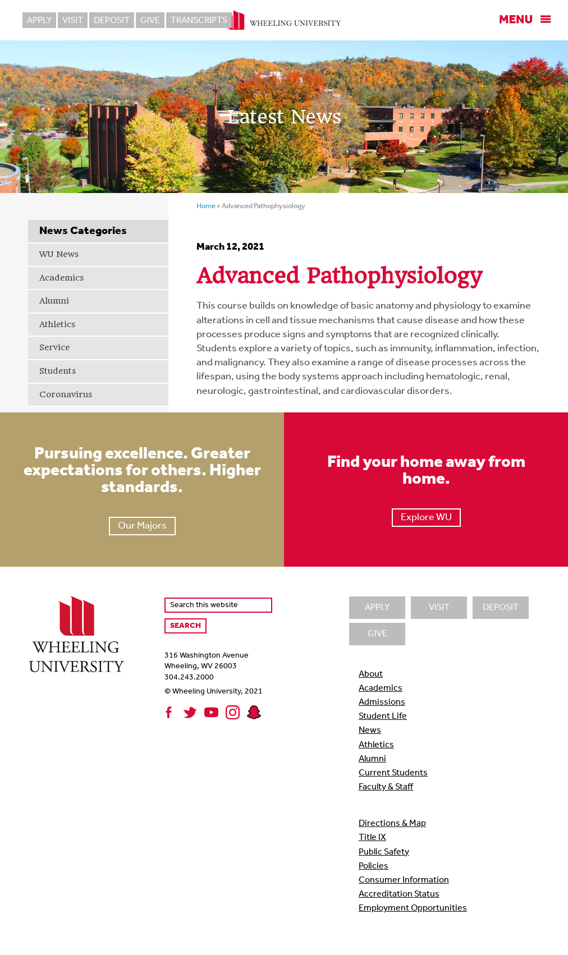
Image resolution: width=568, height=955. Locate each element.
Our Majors (142, 526)
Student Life (383, 716)
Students (57, 371)
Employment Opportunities (413, 908)
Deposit (112, 20)
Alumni (54, 301)
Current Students (393, 773)
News (370, 730)
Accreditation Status (399, 894)
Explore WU (426, 517)
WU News (59, 254)
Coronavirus (65, 394)
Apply (39, 20)
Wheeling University (284, 20)
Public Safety (384, 852)
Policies (373, 866)
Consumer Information (404, 880)
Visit (72, 20)
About (371, 674)
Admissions (382, 702)
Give (150, 20)
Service (54, 347)
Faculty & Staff (386, 787)
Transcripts (199, 20)
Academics (61, 278)
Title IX (372, 837)
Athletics (57, 324)
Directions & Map (392, 823)
